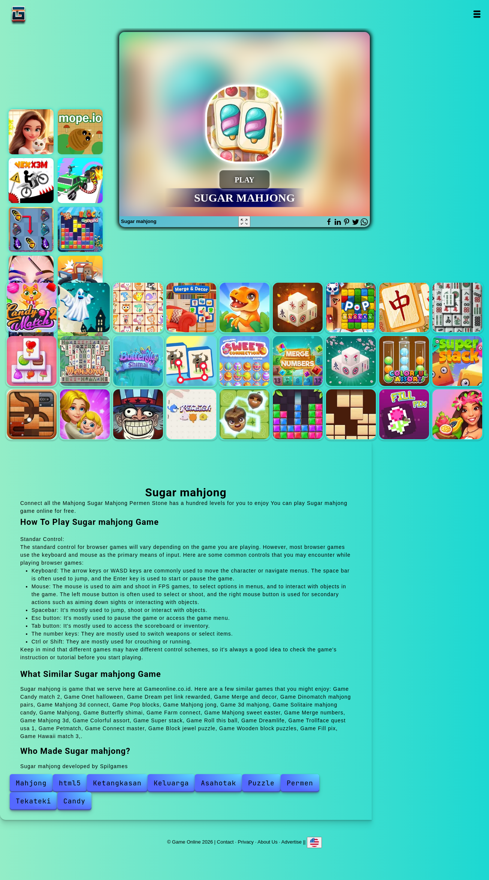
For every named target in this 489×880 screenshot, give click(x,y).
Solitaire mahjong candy (32, 361)
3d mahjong (457, 308)
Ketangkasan (117, 783)
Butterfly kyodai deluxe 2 (31, 229)
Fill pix (404, 414)
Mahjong (85, 361)
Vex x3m (31, 180)
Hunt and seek (80, 278)
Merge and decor (191, 308)
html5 (70, 783)
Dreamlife (85, 414)
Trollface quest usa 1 (138, 414)
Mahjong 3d (351, 361)
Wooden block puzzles (351, 414)
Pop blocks (351, 308)
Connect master (244, 414)
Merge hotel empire (31, 131)
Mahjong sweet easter (244, 361)
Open (477, 14)
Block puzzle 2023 (80, 229)
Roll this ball (32, 414)
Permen (300, 783)
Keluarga (171, 783)
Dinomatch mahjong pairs (244, 308)
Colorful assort (404, 361)
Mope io (80, 131)
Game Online (42, 14)
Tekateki (33, 801)
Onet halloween (85, 308)
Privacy (246, 842)
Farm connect (191, 361)
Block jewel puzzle (298, 414)
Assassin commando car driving (80, 180)
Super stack (457, 361)
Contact (225, 842)
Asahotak (218, 783)
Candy (74, 801)
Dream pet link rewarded (138, 308)
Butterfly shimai (138, 361)
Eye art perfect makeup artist (31, 278)
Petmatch (191, 414)
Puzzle (261, 783)
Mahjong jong (404, 308)
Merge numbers (298, 361)
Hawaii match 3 (457, 414)
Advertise (291, 842)
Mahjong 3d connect (298, 308)
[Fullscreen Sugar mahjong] (244, 221)
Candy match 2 (32, 308)
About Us (267, 842)
